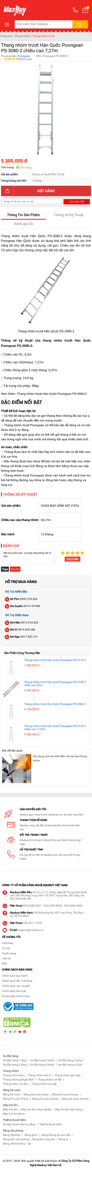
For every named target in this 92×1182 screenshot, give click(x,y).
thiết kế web (42, 1160)
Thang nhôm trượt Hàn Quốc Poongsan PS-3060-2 (55, 704)
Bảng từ (63, 1139)
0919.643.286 (20, 629)
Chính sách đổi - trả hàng (17, 980)
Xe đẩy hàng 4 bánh (42, 1064)
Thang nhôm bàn (13, 1075)
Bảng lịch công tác (43, 1139)
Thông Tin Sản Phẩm (23, 215)
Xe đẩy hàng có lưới (70, 1064)
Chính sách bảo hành (15, 975)
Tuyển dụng (9, 953)
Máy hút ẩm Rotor (14, 1113)
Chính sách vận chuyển (16, 985)
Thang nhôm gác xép (67, 1075)
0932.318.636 (21, 599)
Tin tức (6, 948)
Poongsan (23, 56)
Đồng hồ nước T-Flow (16, 1098)
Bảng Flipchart (12, 1134)
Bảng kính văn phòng (16, 1139)
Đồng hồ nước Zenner (45, 1098)
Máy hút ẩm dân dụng (68, 1109)
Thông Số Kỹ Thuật (68, 215)
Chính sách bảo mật (14, 991)
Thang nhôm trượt (43, 35)
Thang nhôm (22, 35)
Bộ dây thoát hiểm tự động (19, 1124)
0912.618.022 (21, 622)
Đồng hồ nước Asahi (36, 1094)
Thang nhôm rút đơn (15, 1083)
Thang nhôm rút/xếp (44, 1083)
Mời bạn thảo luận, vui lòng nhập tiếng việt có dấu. (29, 557)
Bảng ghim (31, 1134)
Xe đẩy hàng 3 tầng (15, 1064)
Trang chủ (6, 35)
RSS (4, 963)
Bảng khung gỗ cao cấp (55, 1134)
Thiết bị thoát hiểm (50, 1124)
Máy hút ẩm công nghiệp (36, 1109)
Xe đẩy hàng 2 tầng (70, 1060)
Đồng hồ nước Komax (65, 1094)
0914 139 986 (22, 606)
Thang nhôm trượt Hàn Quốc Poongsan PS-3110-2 (55, 660)
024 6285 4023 (53, 905)
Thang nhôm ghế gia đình (18, 1079)
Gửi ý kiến (72, 559)
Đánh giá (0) (23, 224)
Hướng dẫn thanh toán (16, 996)
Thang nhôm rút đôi (50, 1079)
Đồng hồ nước (11, 1094)
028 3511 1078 (32, 922)
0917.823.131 (21, 636)
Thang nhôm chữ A (39, 1075)
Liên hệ (6, 958)
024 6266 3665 (73, 905)
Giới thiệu (7, 943)
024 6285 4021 (32, 905)
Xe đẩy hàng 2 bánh (42, 1060)
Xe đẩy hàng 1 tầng (15, 1060)
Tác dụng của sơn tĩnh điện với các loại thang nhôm (60, 758)
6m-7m (15, 569)
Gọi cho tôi (76, 201)
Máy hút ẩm (10, 1109)
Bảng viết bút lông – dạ (17, 1143)
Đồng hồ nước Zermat (75, 1098)
